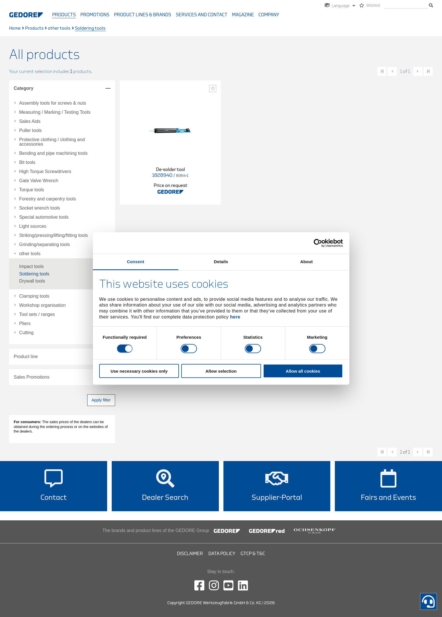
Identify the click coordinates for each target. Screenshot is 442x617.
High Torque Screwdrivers (45, 171)
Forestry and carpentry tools (47, 199)
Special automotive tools (43, 217)
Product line (26, 356)
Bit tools (27, 162)
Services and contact (201, 15)
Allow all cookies (303, 371)
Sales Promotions (31, 377)
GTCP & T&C (253, 553)
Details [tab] (221, 261)
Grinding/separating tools (44, 244)
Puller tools (30, 130)
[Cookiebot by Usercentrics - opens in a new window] (318, 243)
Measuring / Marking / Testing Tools (54, 112)
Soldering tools (34, 273)
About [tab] (306, 261)
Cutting (26, 332)
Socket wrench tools (39, 208)
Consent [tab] (135, 261)
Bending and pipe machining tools (53, 153)
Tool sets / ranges (37, 314)
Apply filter (101, 400)
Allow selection (221, 371)
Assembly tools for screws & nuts (52, 103)
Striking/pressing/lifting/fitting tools (53, 235)
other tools (59, 28)
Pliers (24, 323)
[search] (406, 6)
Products (64, 15)
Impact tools (31, 266)
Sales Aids (29, 121)
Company (268, 15)
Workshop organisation (42, 305)
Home (15, 28)
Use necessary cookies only (139, 371)
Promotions (94, 15)
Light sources (32, 226)
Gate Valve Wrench (38, 180)
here (235, 316)
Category (23, 88)
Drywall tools (32, 281)
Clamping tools (34, 296)
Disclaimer (190, 553)
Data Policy (221, 553)
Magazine (243, 15)
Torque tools (31, 190)
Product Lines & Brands (142, 15)
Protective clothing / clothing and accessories (52, 142)
